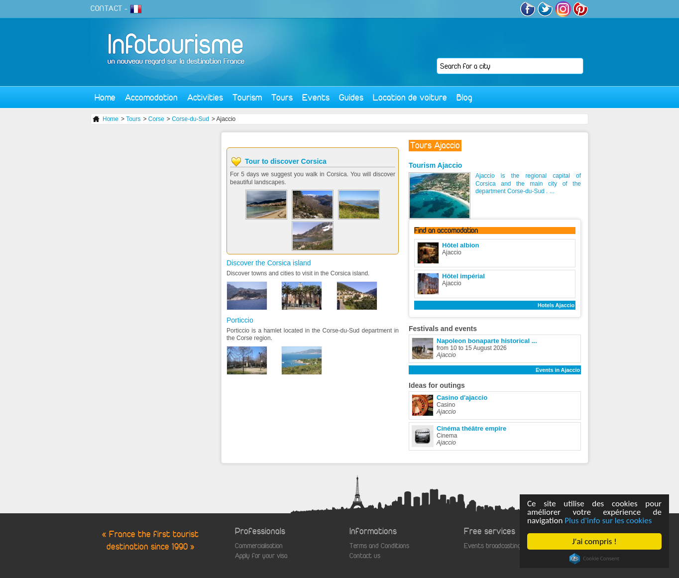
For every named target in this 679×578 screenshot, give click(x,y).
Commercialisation (259, 546)
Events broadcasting (492, 546)
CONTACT (106, 8)
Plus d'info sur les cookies (608, 520)
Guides (351, 97)
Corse (156, 119)
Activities (205, 97)
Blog (464, 97)
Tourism (247, 97)
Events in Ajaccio (558, 370)
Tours (282, 97)
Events (316, 97)
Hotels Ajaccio (556, 305)
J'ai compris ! (594, 541)
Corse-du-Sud (190, 119)
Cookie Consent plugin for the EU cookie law (594, 558)
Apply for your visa (261, 556)
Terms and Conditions (379, 546)
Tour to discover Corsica (286, 161)
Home (105, 97)
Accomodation (151, 97)
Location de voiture (410, 97)
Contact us (364, 556)
